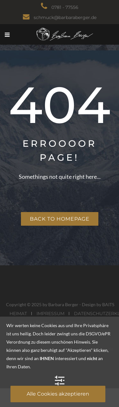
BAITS (108, 304)
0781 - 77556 (64, 7)
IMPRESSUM (50, 313)
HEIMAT (18, 313)
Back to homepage (59, 219)
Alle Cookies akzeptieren (58, 394)
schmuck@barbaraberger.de (65, 17)
